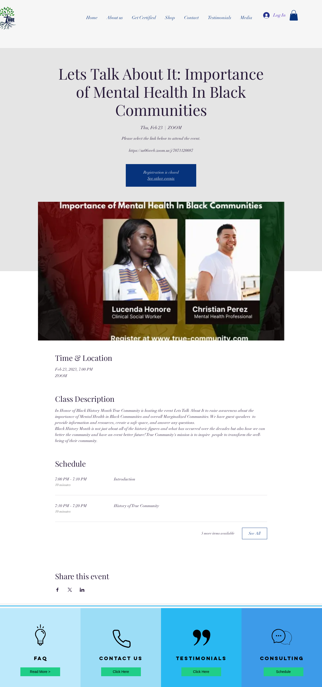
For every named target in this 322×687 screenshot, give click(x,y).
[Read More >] (40, 671)
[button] (293, 15)
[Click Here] (121, 671)
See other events (161, 178)
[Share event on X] (69, 590)
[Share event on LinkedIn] (82, 590)
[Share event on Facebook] (57, 590)
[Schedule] (283, 671)
